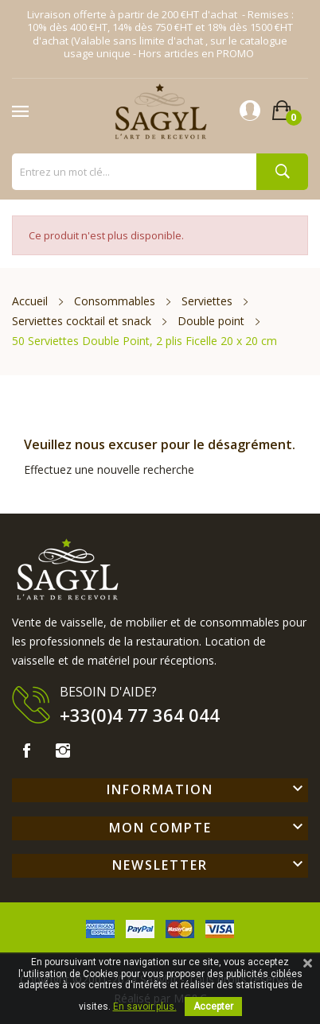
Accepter (213, 1006)
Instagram (63, 750)
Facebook (26, 750)
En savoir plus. (145, 1006)
